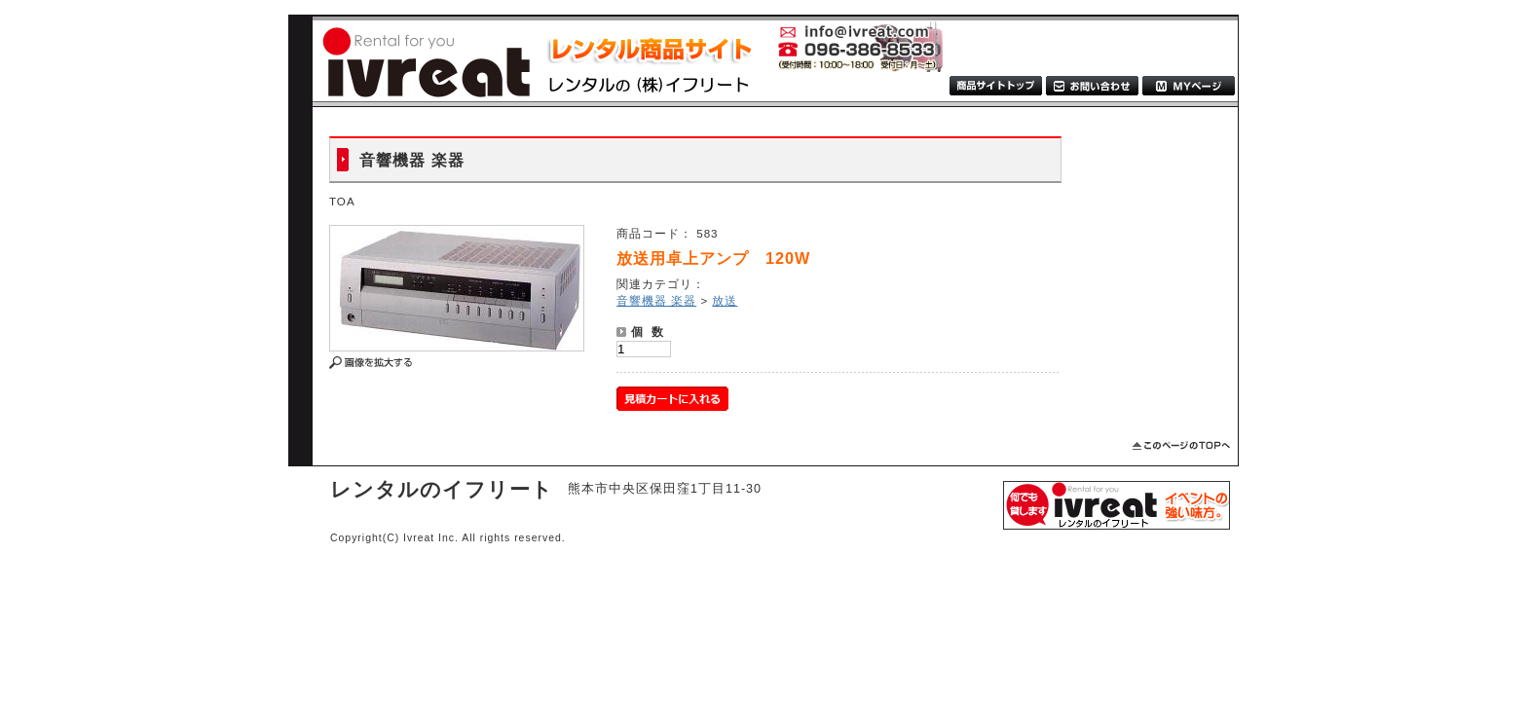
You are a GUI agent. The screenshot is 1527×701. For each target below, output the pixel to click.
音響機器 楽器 (656, 300)
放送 (724, 300)
